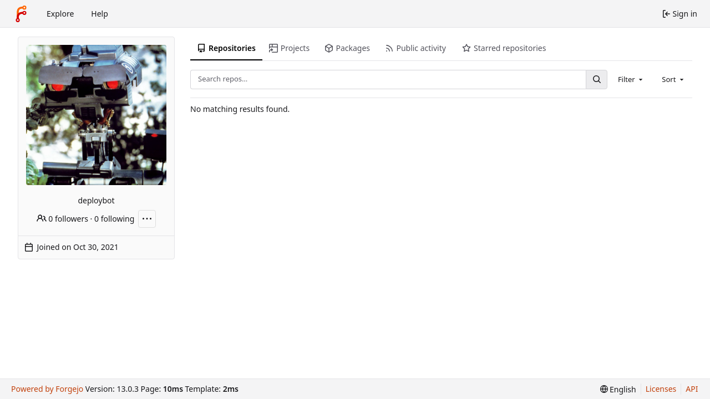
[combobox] (631, 79)
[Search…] (596, 79)
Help (99, 13)
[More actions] (147, 219)
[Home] (21, 14)
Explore (60, 13)
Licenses (661, 388)
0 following (114, 218)
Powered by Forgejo (47, 388)
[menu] (618, 389)
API (692, 388)
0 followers (62, 218)
